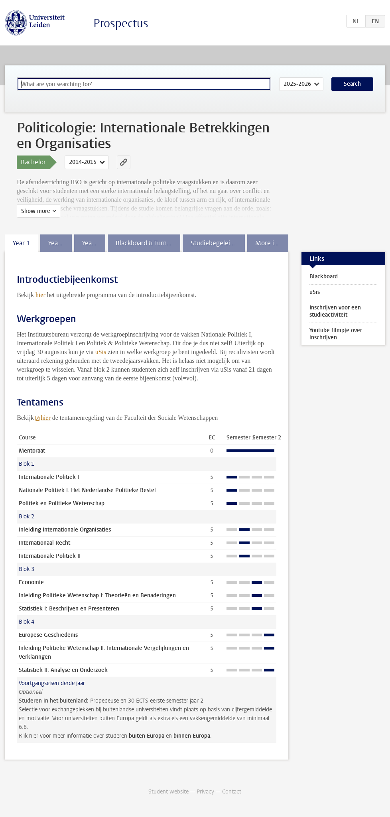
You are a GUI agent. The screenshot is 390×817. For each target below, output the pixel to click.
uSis (100, 351)
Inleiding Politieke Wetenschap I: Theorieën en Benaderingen (97, 595)
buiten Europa (146, 736)
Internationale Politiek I (49, 477)
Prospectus (120, 23)
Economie (31, 582)
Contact (231, 791)
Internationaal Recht (44, 543)
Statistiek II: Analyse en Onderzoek (63, 670)
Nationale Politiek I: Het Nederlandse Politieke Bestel (87, 490)
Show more (35, 211)
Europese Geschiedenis (48, 635)
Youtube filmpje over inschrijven (335, 334)
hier (40, 294)
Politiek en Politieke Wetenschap (61, 503)
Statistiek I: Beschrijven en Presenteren (69, 608)
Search (352, 84)
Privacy (205, 791)
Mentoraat (32, 451)
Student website (168, 791)
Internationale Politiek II (50, 556)
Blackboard (323, 276)
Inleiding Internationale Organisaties (65, 530)
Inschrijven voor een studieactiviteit (335, 311)
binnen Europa (191, 736)
